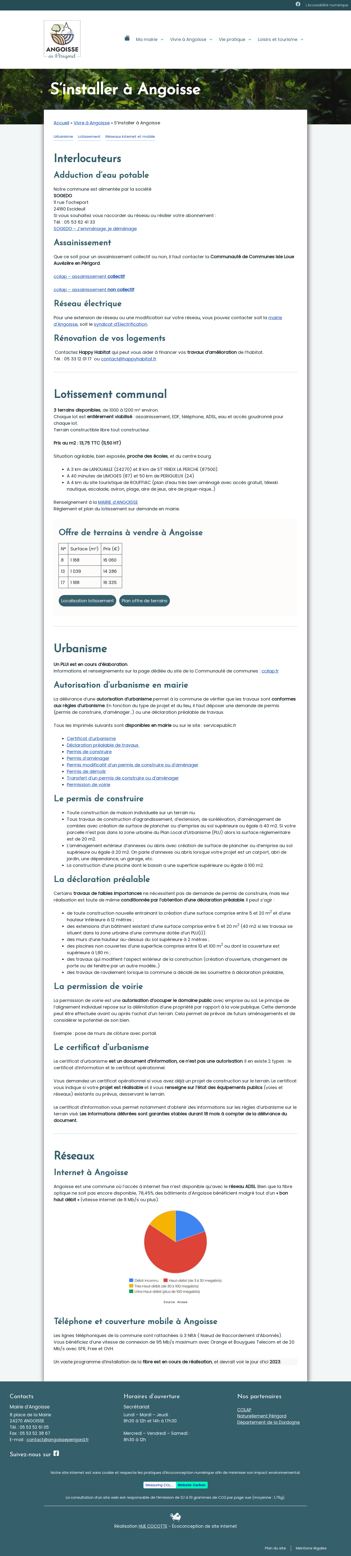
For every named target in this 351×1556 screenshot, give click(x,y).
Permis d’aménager (88, 758)
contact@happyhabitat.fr (128, 359)
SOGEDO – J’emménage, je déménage (95, 229)
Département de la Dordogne (268, 1422)
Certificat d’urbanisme (91, 738)
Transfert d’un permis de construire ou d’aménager (123, 778)
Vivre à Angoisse (193, 39)
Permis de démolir (86, 771)
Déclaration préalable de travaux (103, 745)
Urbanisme (63, 136)
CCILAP (244, 1410)
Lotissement (89, 136)
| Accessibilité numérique (327, 5)
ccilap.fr (270, 671)
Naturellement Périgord (261, 1416)
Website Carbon (191, 1485)
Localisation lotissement (87, 601)
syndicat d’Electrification (120, 324)
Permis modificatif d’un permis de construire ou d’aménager (132, 765)
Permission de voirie (88, 785)
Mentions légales (311, 1548)
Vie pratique (237, 39)
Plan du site (275, 1548)
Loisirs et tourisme (282, 39)
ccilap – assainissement (89, 276)
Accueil (61, 123)
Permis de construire (89, 752)
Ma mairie (151, 39)
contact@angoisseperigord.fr (58, 1440)
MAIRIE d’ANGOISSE (118, 502)
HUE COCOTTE (153, 1526)
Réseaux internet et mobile (130, 136)
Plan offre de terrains (144, 601)
